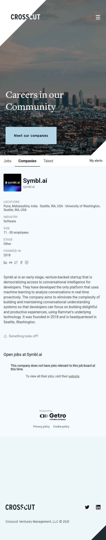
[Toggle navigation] (98, 17)
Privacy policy (41, 426)
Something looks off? (21, 336)
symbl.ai (29, 187)
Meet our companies (31, 136)
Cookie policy (61, 426)
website (74, 376)
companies (27, 161)
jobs (7, 161)
